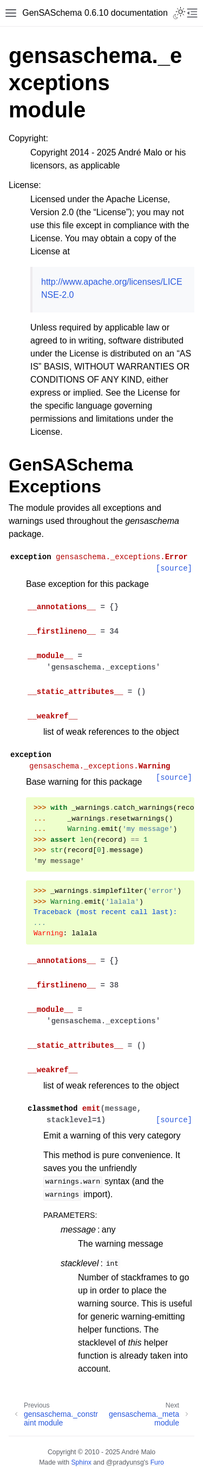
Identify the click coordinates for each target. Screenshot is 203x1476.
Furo (157, 1462)
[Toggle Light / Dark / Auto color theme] (179, 13)
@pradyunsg (125, 1462)
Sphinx (81, 1462)
